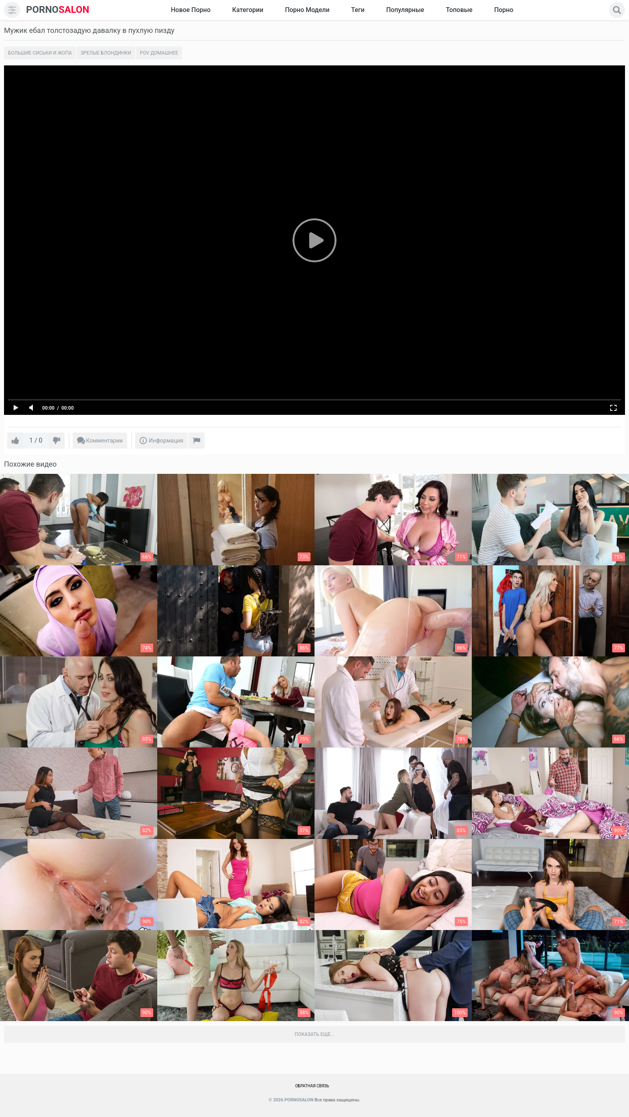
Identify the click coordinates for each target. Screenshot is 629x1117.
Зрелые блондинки (106, 53)
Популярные (405, 10)
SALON (57, 10)
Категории (248, 10)
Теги (357, 10)
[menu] (12, 10)
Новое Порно (191, 10)
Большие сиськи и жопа (40, 53)
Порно (503, 10)
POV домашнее (159, 53)
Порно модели (307, 10)
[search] (617, 10)
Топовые (459, 10)
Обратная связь (312, 1086)
